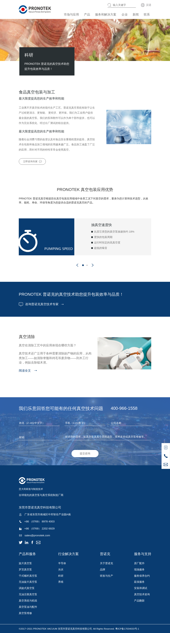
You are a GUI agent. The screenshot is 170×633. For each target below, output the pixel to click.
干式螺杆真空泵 (28, 575)
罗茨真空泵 (25, 569)
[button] (77, 265)
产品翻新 (139, 600)
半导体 (62, 563)
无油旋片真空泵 (28, 581)
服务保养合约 (142, 575)
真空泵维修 (25, 613)
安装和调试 (140, 588)
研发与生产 (106, 575)
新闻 (136, 14)
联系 (147, 14)
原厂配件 (139, 563)
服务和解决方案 (105, 14)
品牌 (102, 569)
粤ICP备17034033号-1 (127, 628)
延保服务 (139, 581)
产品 (87, 14)
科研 (60, 575)
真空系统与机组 (28, 600)
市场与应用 (71, 14)
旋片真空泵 (25, 563)
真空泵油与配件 (28, 606)
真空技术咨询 (142, 594)
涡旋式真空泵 (27, 588)
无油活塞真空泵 (28, 594)
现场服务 (139, 569)
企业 (125, 14)
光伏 (60, 569)
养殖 (60, 581)
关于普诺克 (106, 563)
